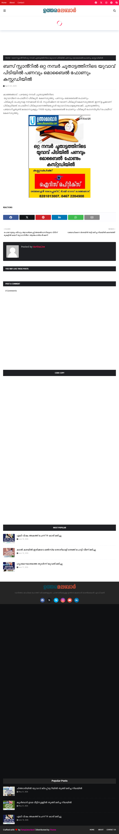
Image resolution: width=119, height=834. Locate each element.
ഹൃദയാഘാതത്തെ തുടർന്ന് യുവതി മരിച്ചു (40, 563)
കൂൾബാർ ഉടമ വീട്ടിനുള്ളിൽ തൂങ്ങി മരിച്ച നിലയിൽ (44, 802)
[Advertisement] (59, 42)
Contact (21, 3)
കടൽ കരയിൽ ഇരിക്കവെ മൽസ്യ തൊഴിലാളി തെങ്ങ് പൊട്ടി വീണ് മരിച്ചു (56, 549)
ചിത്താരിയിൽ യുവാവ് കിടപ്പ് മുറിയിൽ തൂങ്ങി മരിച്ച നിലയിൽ (49, 788)
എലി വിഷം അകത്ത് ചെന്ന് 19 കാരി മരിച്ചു (39, 535)
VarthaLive (38, 246)
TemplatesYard (27, 830)
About (12, 3)
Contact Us (111, 830)
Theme (53, 830)
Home (4, 3)
